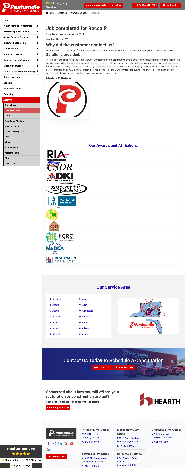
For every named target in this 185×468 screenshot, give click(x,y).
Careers (7, 83)
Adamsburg (87, 310)
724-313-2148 (90, 466)
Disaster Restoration (14, 43)
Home (50, 13)
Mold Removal (10, 48)
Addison (86, 316)
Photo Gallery (11, 147)
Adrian (85, 322)
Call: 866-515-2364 (145, 5)
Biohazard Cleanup (13, 54)
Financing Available (58, 407)
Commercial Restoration (16, 60)
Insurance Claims (12, 88)
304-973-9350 (160, 442)
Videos (8, 142)
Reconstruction (11, 77)
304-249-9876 (125, 446)
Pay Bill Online (56, 456)
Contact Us (170, 5)
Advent (85, 328)
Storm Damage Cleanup (15, 37)
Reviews (9, 116)
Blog (7, 158)
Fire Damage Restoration (16, 31)
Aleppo (85, 334)
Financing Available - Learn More (103, 5)
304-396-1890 (90, 442)
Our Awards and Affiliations (113, 145)
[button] (37, 25)
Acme (85, 299)
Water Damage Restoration (17, 25)
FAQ (7, 137)
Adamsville (57, 316)
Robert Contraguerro (15, 131)
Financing (8, 94)
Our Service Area (113, 287)
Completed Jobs (79, 13)
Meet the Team (12, 153)
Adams (55, 310)
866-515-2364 (125, 367)
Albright (56, 334)
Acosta (55, 305)
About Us (62, 13)
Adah (84, 305)
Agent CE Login (21, 465)
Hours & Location (13, 126)
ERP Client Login (32, 460)
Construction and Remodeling (19, 71)
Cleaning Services (13, 65)
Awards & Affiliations (14, 121)
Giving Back (10, 105)
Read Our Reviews (21, 451)
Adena (55, 322)
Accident (56, 299)
